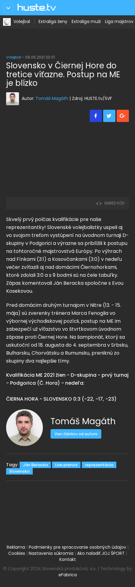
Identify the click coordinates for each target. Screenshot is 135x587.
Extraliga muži (86, 21)
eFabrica (67, 575)
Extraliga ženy (53, 21)
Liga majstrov (119, 21)
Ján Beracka (35, 465)
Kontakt (67, 559)
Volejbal (21, 21)
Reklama (16, 547)
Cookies (16, 553)
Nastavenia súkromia (51, 553)
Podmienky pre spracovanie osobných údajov (77, 547)
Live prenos (66, 465)
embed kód (110, 203)
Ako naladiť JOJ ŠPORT (101, 553)
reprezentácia (99, 465)
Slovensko (19, 471)
